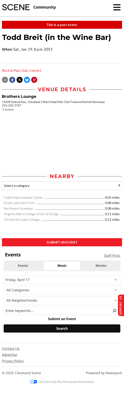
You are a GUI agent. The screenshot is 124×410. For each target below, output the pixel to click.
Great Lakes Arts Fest (20, 203)
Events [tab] (23, 266)
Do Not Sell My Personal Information (62, 382)
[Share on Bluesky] (27, 79)
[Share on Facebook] (12, 79)
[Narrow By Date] (62, 280)
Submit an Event (62, 242)
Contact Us (10, 348)
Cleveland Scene (28, 373)
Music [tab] (62, 266)
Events (13, 255)
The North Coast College (22, 220)
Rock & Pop (10, 70)
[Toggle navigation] (117, 7)
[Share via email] (5, 79)
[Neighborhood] (62, 300)
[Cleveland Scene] (29, 7)
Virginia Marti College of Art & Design (32, 214)
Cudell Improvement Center (23, 198)
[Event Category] (62, 290)
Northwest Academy (19, 208)
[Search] (62, 329)
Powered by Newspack (104, 373)
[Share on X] (20, 79)
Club (24, 70)
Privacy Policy (13, 361)
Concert (35, 70)
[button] (34, 79)
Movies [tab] (101, 266)
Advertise (9, 355)
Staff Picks (112, 255)
